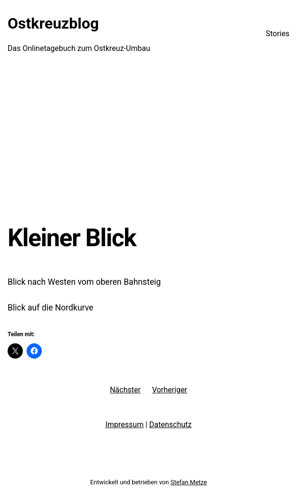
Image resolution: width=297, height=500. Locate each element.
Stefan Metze (189, 482)
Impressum (124, 424)
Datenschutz (170, 424)
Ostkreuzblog (53, 23)
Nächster (125, 389)
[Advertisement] (148, 145)
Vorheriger (169, 389)
